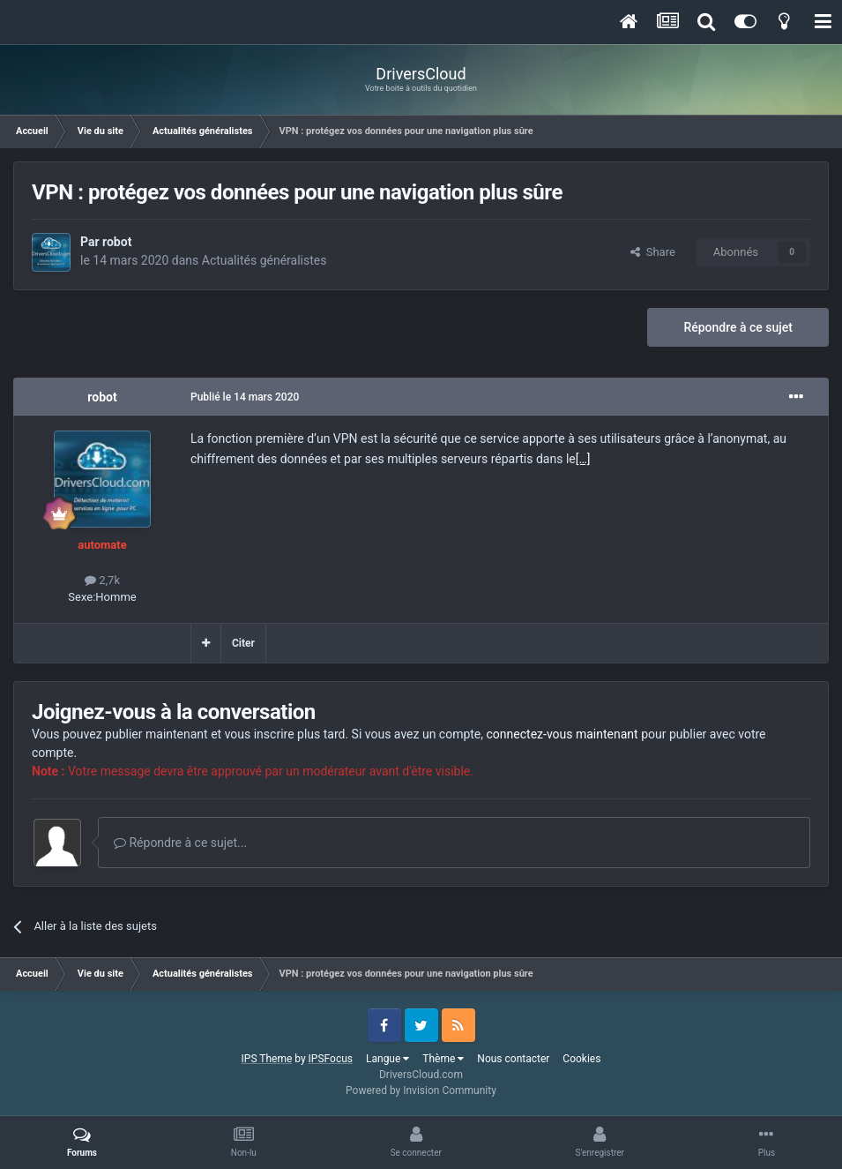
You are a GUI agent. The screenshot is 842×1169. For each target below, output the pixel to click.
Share (652, 252)
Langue (387, 1059)
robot (116, 242)
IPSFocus (331, 1059)
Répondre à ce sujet (738, 327)
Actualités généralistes (264, 260)
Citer (243, 643)
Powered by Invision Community (421, 1090)
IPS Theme (267, 1059)
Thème (443, 1059)
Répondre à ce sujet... (180, 843)
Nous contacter (513, 1059)
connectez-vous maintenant (562, 734)
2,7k (102, 580)
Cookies (581, 1059)
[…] (583, 459)
